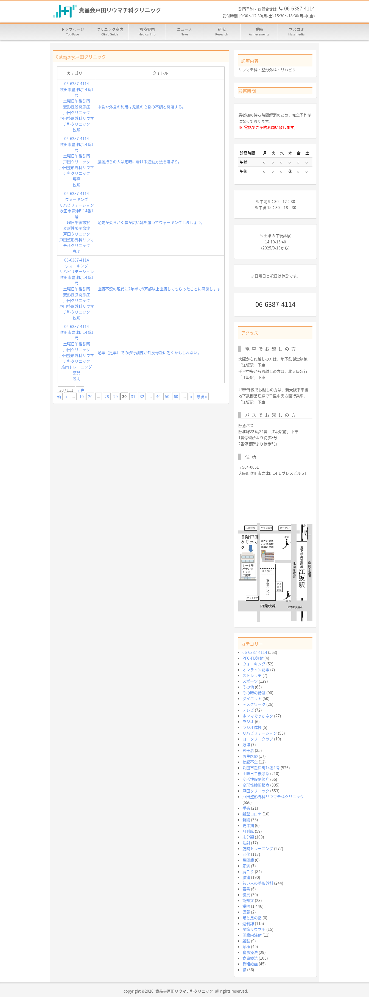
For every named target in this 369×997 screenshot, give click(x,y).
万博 (246, 744)
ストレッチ (252, 675)
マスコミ (296, 31)
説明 (76, 129)
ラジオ (248, 721)
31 (133, 396)
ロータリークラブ (257, 738)
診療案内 (147, 31)
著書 (246, 889)
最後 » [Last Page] (202, 396)
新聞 (246, 819)
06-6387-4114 (76, 83)
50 (167, 396)
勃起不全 (250, 762)
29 (115, 396)
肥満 (246, 865)
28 (107, 396)
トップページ (72, 31)
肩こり (248, 871)
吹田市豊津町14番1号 (76, 92)
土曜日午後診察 (76, 101)
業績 (259, 31)
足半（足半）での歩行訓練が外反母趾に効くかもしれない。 (149, 352)
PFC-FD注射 (253, 658)
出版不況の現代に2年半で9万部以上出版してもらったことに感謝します (159, 288)
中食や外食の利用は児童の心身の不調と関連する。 (141, 106)
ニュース (184, 31)
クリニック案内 (109, 31)
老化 (246, 854)
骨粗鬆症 (250, 964)
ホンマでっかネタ (257, 715)
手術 (246, 808)
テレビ (248, 710)
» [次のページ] (191, 396)
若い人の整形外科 (257, 883)
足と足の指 (252, 917)
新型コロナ (252, 814)
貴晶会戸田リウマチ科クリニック (120, 10)
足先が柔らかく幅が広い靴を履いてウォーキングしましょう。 (151, 222)
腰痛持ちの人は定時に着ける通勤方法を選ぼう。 (139, 161)
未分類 (248, 837)
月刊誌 (248, 831)
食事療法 (250, 952)
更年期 (248, 825)
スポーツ (250, 681)
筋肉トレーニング (76, 367)
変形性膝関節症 (76, 228)
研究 (221, 31)
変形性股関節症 (76, 106)
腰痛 (76, 179)
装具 (76, 372)
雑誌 (246, 940)
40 (158, 396)
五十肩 (248, 750)
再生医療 (250, 756)
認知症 (248, 900)
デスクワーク (253, 704)
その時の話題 (253, 692)
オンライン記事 (255, 669)
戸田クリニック (76, 112)
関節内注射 (252, 935)
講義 (246, 912)
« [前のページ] (66, 396)
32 (142, 396)
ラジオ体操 (252, 727)
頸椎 (246, 946)
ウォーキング (76, 199)
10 (81, 396)
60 (176, 396)
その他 (248, 687)
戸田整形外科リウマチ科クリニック (76, 121)
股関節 (248, 860)
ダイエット (252, 698)
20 (90, 396)
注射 (246, 842)
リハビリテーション (76, 205)
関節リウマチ (253, 929)
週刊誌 (248, 923)
